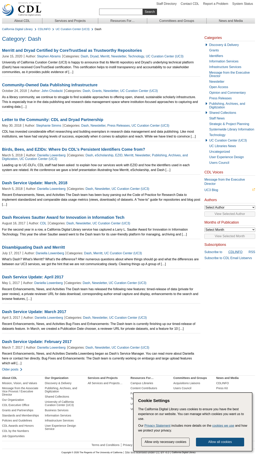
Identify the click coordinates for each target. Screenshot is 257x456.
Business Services (56, 410)
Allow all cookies (220, 442)
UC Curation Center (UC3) (73, 29)
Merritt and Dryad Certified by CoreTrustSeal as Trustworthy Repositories (72, 50)
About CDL (22, 20)
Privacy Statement (157, 425)
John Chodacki (52, 91)
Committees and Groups (176, 20)
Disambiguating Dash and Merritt (33, 247)
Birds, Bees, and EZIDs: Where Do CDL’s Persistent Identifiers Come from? (73, 149)
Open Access (218, 87)
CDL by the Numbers (15, 431)
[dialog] (192, 422)
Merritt (104, 56)
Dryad (94, 56)
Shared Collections (222, 112)
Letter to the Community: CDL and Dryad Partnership (52, 119)
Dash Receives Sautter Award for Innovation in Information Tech (63, 217)
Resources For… (122, 20)
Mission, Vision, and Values (19, 383)
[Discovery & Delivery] (229, 45)
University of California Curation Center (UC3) (59, 403)
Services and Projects (70, 20)
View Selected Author (230, 214)
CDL (43, 223)
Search (150, 11)
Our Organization (13, 399)
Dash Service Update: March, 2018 (34, 183)
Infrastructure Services (225, 67)
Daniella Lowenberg (51, 155)
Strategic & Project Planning (229, 124)
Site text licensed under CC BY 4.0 (147, 452)
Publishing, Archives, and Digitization (227, 105)
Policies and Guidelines (17, 420)
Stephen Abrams (49, 56)
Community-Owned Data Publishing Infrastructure (50, 85)
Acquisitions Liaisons (186, 383)
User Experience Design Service (60, 427)
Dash (84, 56)
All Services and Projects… (105, 383)
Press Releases (118, 125)
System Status (242, 3)
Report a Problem (215, 3)
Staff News (217, 118)
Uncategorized (219, 151)
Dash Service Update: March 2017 (34, 311)
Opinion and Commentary (227, 92)
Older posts (10, 369)
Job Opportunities (13, 436)
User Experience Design (226, 157)
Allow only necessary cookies (165, 442)
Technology (136, 56)
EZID (118, 155)
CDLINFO (44, 29)
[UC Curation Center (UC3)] (229, 140)
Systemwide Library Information (231, 129)
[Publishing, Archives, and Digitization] (229, 105)
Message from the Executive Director (229, 74)
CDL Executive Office (15, 405)
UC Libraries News (222, 146)
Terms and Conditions (105, 445)
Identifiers (216, 56)
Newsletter (118, 56)
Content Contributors (144, 388)
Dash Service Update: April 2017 (32, 277)
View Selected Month (230, 236)
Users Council (219, 162)
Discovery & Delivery (224, 45)
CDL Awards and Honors (18, 425)
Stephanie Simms (48, 125)
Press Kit (222, 388)
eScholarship (104, 155)
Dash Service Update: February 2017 (37, 341)
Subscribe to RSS (229, 252)
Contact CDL (190, 3)
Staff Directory (166, 3)
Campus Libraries (142, 383)
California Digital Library (17, 29)
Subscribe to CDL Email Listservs (228, 258)
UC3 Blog (211, 190)
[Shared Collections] (229, 113)
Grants (97, 91)
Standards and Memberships (20, 415)
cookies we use (223, 425)
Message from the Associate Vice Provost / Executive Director (20, 391)
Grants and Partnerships (17, 410)
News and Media (231, 20)
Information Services (224, 61)
